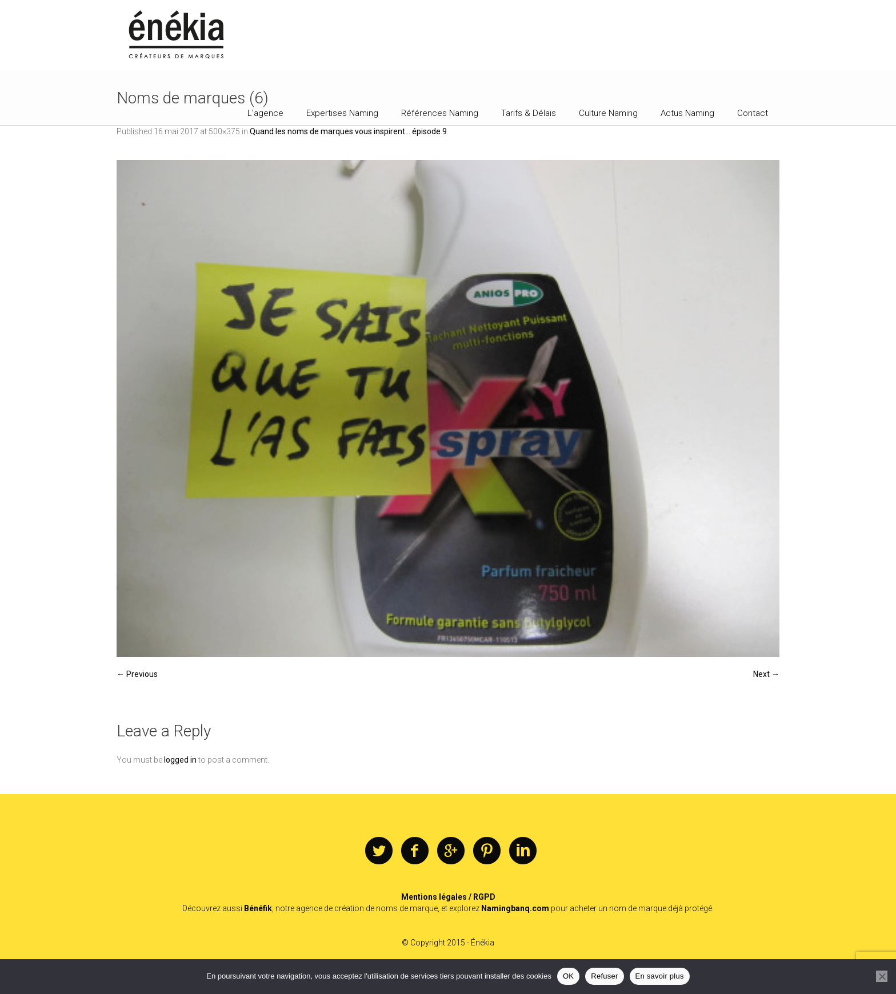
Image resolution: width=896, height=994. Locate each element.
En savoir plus (659, 976)
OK (568, 976)
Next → (766, 674)
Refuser (604, 976)
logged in (180, 759)
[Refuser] (881, 976)
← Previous (137, 674)
